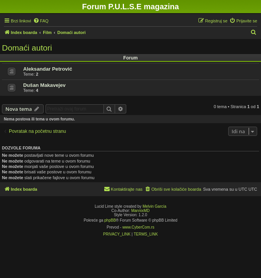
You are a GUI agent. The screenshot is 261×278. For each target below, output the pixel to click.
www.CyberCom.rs (138, 227)
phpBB (110, 220)
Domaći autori (27, 47)
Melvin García (154, 206)
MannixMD (140, 210)
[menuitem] (41, 20)
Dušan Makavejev (44, 85)
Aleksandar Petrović (47, 69)
